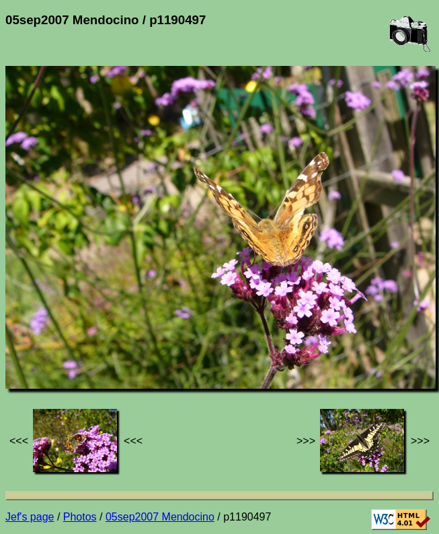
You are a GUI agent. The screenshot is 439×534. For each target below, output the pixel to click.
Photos (80, 517)
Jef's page (29, 517)
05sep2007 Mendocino (160, 517)
